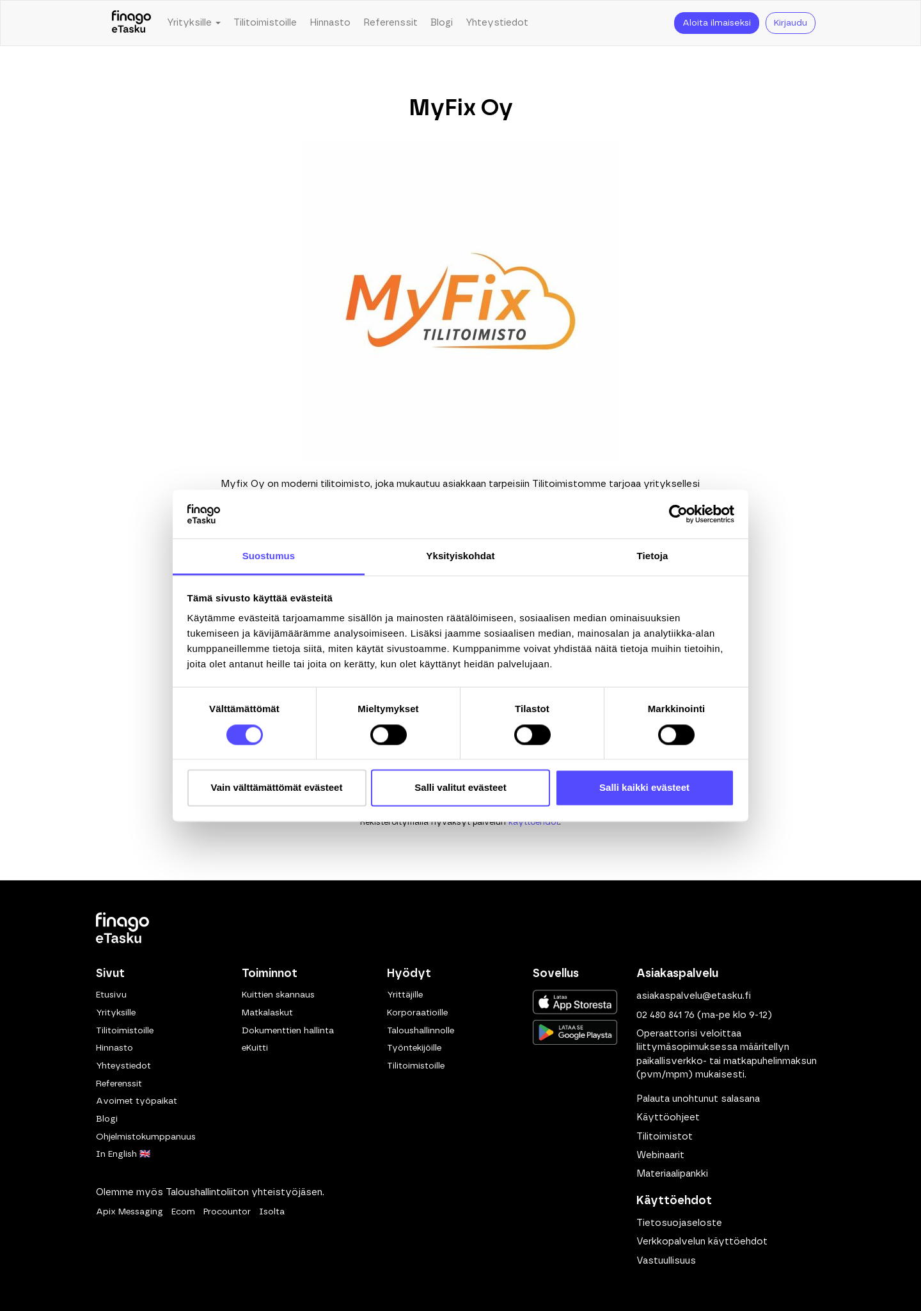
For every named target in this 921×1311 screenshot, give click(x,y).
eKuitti (255, 1048)
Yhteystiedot (497, 23)
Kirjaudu (790, 23)
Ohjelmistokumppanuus (146, 1136)
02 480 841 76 (665, 1015)
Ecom (183, 1211)
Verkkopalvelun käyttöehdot (701, 1241)
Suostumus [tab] (268, 556)
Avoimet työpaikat (136, 1101)
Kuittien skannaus (278, 994)
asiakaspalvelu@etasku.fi (693, 996)
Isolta (272, 1211)
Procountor (227, 1211)
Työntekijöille (414, 1048)
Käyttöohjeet (668, 1117)
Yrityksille (116, 1012)
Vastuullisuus (666, 1261)
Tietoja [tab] (652, 556)
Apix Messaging (129, 1211)
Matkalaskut (267, 1012)
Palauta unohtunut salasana (698, 1099)
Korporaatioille (417, 1012)
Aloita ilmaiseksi (716, 23)
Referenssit (390, 23)
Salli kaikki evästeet (644, 788)
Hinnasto (330, 23)
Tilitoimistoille (265, 23)
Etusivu (111, 994)
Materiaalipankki (672, 1174)
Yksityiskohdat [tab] (460, 556)
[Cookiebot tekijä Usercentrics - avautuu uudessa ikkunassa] (678, 513)
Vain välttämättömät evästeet (277, 788)
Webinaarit (660, 1155)
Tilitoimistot (664, 1136)
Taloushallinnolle (420, 1030)
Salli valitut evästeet (460, 788)
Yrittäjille (405, 994)
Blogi (441, 23)
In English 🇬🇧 (123, 1154)
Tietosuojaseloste (679, 1223)
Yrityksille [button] (194, 23)
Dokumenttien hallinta (288, 1030)
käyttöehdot (533, 822)
